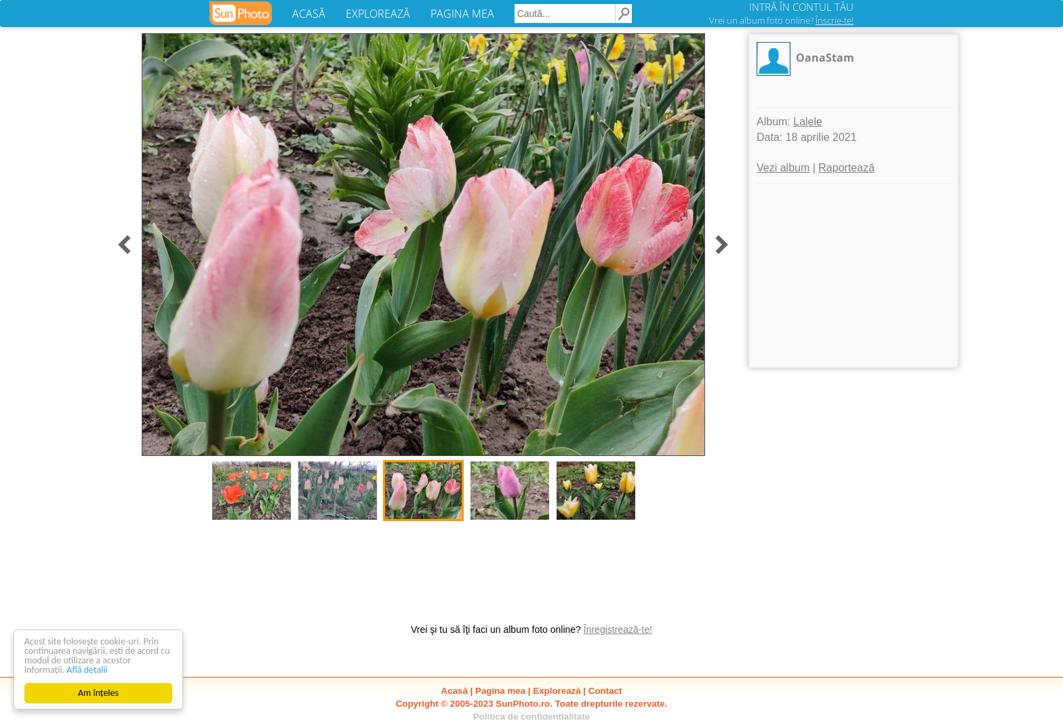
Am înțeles (98, 693)
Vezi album (783, 167)
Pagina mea (500, 691)
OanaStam (825, 57)
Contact (605, 691)
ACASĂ (308, 13)
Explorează (556, 691)
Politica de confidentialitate (531, 716)
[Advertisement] (853, 275)
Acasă (454, 691)
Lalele (807, 121)
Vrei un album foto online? (781, 20)
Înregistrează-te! (618, 629)
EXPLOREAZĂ (378, 13)
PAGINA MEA (462, 13)
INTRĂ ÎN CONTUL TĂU (801, 7)
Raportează (846, 167)
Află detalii (87, 670)
